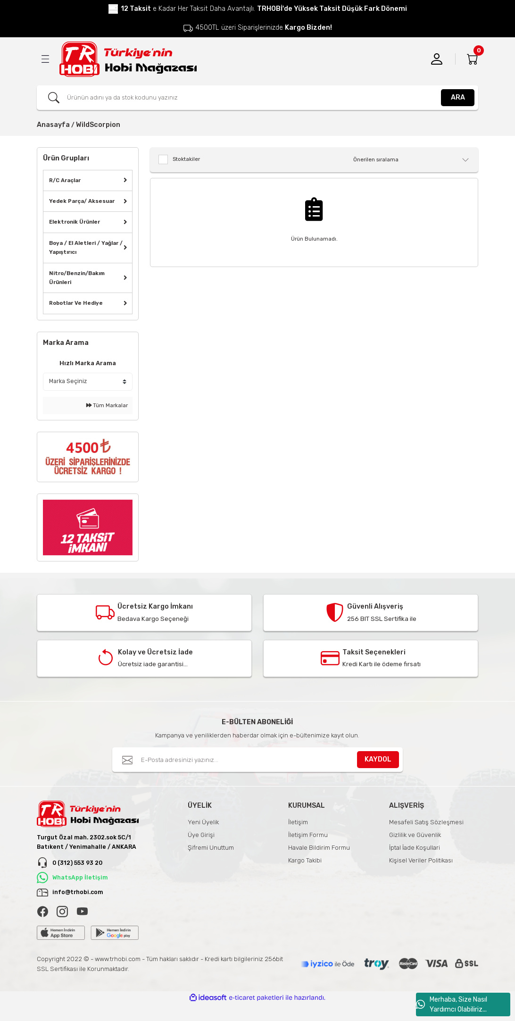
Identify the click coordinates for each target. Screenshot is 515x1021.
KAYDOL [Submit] (378, 759)
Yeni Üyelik (203, 822)
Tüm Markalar (107, 405)
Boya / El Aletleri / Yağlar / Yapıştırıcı (86, 247)
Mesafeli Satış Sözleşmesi (426, 822)
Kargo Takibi (305, 860)
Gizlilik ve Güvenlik (415, 834)
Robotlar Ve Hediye (76, 303)
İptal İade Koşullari (414, 847)
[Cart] (472, 59)
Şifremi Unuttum (211, 847)
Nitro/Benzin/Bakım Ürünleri (77, 277)
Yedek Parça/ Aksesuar (82, 201)
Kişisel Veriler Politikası (421, 860)
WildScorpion (98, 125)
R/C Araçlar (65, 180)
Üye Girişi (201, 834)
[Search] (257, 97)
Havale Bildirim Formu (319, 847)
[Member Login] (436, 59)
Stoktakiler (186, 159)
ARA (458, 97)
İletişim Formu (308, 834)
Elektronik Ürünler (74, 221)
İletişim (298, 822)
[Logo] (128, 59)
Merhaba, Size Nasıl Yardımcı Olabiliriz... (451, 1004)
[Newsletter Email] (257, 759)
